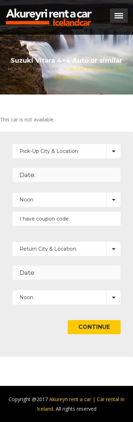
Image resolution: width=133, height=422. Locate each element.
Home (15, 69)
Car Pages (46, 69)
